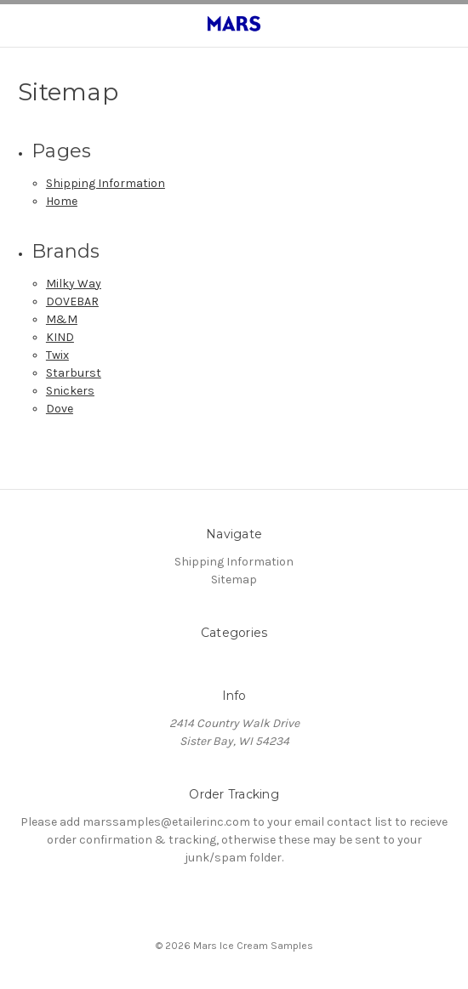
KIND (60, 337)
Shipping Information (105, 183)
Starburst (73, 373)
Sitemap (234, 579)
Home (61, 201)
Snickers (70, 391)
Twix (57, 355)
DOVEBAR (72, 301)
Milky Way (73, 283)
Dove (59, 408)
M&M (61, 319)
